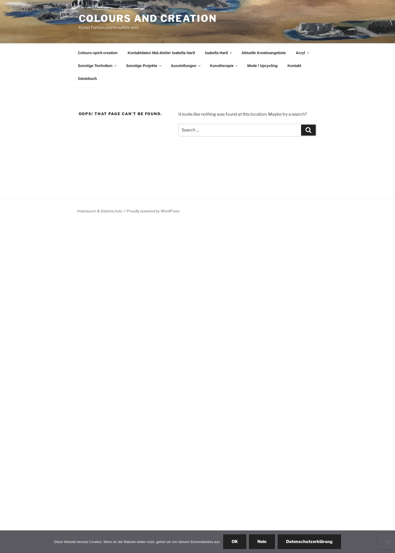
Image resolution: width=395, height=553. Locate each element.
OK (235, 541)
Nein (262, 541)
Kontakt (294, 66)
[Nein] (388, 541)
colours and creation (148, 18)
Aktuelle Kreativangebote (264, 53)
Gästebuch (87, 78)
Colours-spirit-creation (98, 53)
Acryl (303, 53)
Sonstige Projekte (144, 66)
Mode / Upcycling (262, 66)
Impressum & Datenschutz (99, 211)
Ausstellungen (186, 66)
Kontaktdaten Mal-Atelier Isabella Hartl (161, 53)
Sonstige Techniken (97, 66)
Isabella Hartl (219, 53)
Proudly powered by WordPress (153, 211)
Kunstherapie (224, 66)
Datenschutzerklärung (309, 541)
